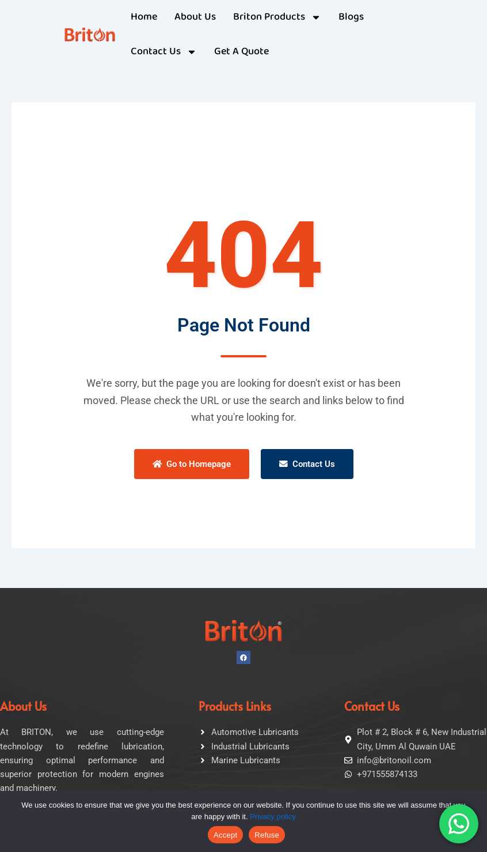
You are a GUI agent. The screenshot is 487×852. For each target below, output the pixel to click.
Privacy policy (272, 816)
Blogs (351, 17)
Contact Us (307, 464)
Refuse (266, 835)
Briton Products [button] (277, 17)
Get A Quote (241, 51)
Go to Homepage (192, 464)
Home (144, 17)
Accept (225, 835)
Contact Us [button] (164, 52)
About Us (195, 17)
